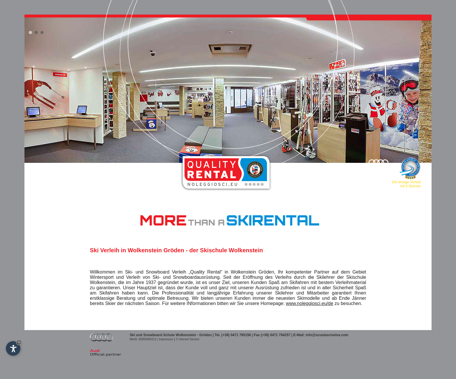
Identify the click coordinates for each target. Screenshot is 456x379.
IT (33, 165)
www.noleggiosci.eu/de (309, 303)
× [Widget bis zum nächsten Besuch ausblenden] (19, 342)
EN (50, 165)
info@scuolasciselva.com (327, 335)
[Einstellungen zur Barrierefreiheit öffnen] (13, 348)
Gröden (205, 335)
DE (41, 165)
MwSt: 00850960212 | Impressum (151, 339)
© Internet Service (187, 339)
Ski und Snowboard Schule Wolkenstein (163, 335)
